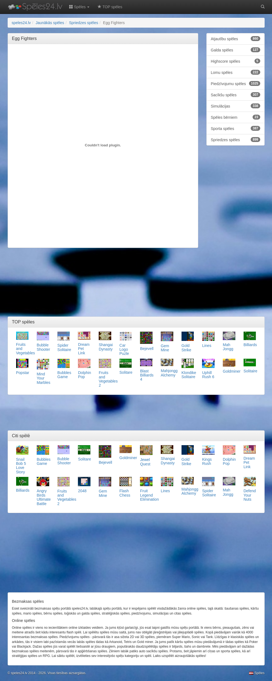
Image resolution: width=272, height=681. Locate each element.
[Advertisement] (111, 60)
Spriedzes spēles (235, 139)
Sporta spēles (235, 128)
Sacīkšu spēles (235, 94)
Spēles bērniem (235, 117)
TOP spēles (110, 7)
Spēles (256, 673)
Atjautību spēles (235, 38)
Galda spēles (235, 49)
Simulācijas (235, 105)
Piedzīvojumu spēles (235, 83)
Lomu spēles (235, 72)
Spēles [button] (79, 7)
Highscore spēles (235, 61)
